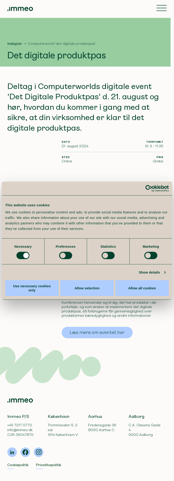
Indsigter (14, 43)
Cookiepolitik (18, 465)
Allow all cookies (142, 288)
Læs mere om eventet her (97, 332)
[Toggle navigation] (161, 8)
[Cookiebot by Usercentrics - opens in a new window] (149, 188)
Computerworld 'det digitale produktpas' (62, 43)
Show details (149, 272)
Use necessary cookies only (32, 288)
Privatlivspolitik (48, 465)
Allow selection (86, 288)
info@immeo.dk (20, 430)
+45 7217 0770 (19, 425)
